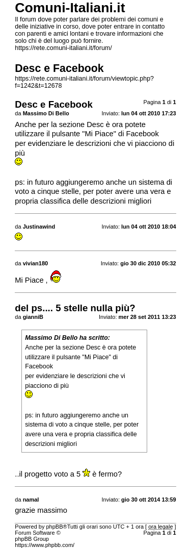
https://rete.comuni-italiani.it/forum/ (63, 48)
